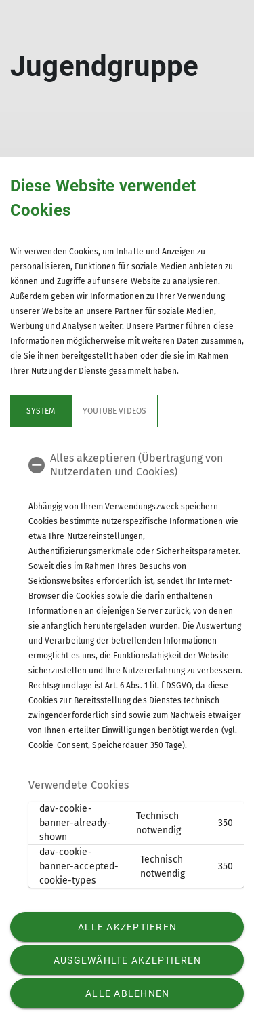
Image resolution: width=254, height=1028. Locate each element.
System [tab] (40, 411)
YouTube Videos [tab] (114, 411)
